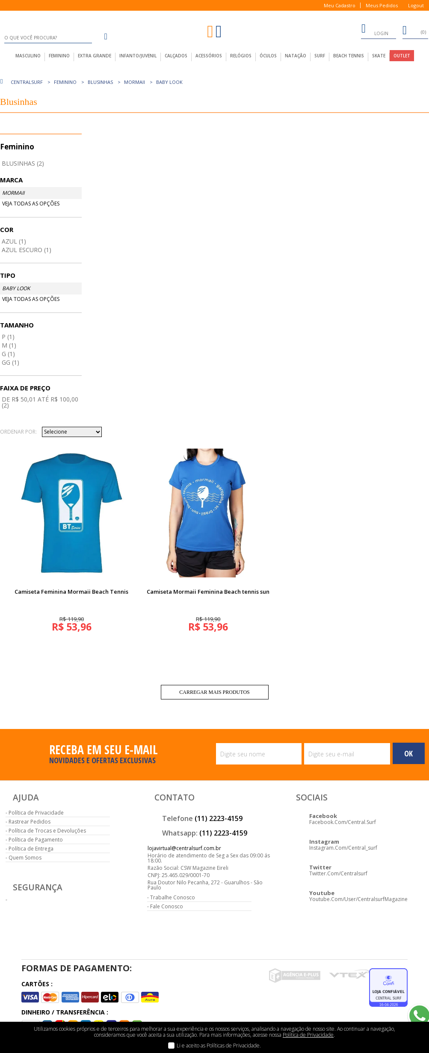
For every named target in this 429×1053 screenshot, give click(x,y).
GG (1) (10, 362)
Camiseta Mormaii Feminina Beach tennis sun (208, 591)
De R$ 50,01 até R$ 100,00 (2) (40, 402)
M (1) (9, 345)
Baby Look (169, 82)
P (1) (8, 337)
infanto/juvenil (138, 56)
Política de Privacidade (36, 812)
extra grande (94, 56)
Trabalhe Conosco (172, 897)
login (374, 30)
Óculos (268, 56)
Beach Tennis (348, 56)
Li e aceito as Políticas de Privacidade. (219, 1045)
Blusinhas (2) (23, 163)
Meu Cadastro (339, 5)
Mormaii (134, 82)
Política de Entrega (31, 848)
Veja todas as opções (30, 203)
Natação (295, 56)
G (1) (8, 354)
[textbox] (48, 37)
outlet (401, 56)
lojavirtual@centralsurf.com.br (184, 848)
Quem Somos (25, 857)
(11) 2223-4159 (219, 818)
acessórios (208, 56)
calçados (176, 56)
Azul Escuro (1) (26, 250)
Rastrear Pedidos (29, 821)
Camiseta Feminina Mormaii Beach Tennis (71, 591)
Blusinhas (100, 82)
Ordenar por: (18, 431)
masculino (28, 56)
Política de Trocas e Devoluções (47, 830)
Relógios (240, 56)
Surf (319, 56)
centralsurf (27, 82)
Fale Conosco (166, 906)
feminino (59, 56)
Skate (378, 56)
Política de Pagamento (36, 839)
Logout (416, 5)
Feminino (65, 82)
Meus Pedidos (382, 5)
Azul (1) (14, 241)
